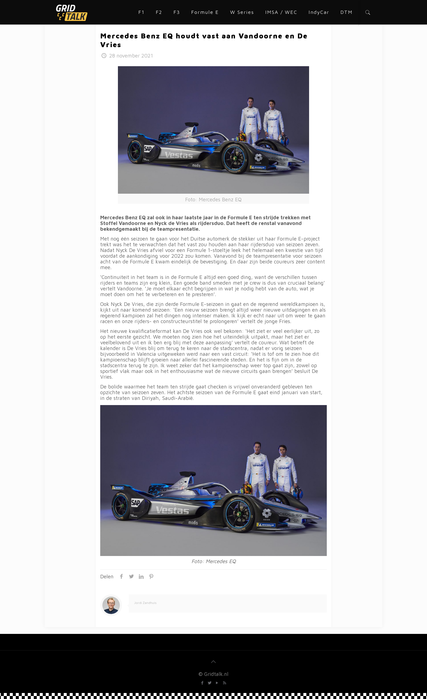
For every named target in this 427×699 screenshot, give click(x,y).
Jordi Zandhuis (145, 603)
